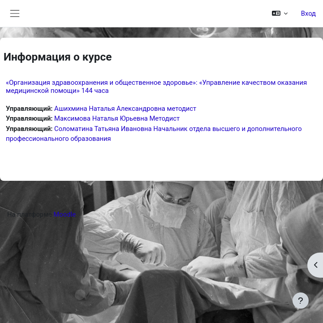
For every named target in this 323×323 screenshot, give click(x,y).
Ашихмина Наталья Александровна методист (125, 109)
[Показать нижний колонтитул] (301, 300)
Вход (308, 13)
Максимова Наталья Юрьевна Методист (117, 118)
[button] (279, 13)
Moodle (65, 214)
